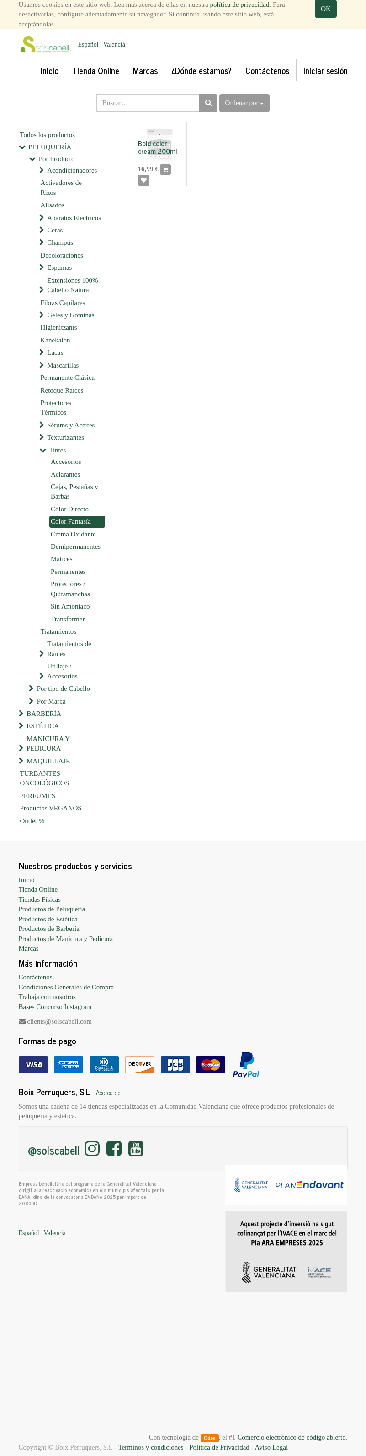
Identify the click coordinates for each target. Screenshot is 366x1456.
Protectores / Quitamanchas (70, 588)
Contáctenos (36, 977)
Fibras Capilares (63, 302)
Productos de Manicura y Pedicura (66, 938)
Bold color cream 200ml (157, 147)
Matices (61, 558)
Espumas (59, 267)
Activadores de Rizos (61, 187)
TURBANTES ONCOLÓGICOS (44, 778)
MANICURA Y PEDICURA (48, 743)
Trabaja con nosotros (47, 996)
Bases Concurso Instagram (55, 1006)
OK (326, 8)
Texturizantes (65, 437)
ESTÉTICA (43, 726)
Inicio (27, 879)
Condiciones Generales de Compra (66, 987)
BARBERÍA (44, 713)
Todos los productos (47, 134)
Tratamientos (59, 631)
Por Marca (51, 701)
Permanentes (68, 571)
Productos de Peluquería (52, 909)
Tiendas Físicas (40, 899)
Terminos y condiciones (151, 1447)
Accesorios (66, 461)
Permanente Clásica (68, 377)
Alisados (53, 205)
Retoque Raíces (62, 390)
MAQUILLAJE (48, 761)
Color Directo (70, 509)
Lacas (55, 352)
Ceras (55, 230)
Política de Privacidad (219, 1447)
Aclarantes (65, 474)
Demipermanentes (76, 546)
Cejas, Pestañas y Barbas (74, 491)
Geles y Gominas (70, 315)
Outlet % (32, 821)
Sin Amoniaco (70, 606)
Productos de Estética (48, 919)
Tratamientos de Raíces (69, 648)
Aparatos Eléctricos (74, 217)
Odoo (209, 1437)
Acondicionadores (72, 170)
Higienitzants (59, 327)
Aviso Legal (271, 1447)
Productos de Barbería (49, 928)
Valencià (114, 44)
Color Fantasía (71, 521)
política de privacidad (240, 4)
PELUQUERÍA (49, 147)
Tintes (57, 450)
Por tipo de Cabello (63, 688)
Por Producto (57, 159)
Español (88, 44)
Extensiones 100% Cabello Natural (72, 285)
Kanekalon (55, 340)
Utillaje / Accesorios (62, 670)
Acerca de (108, 1092)
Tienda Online (38, 889)
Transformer (68, 619)
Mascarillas (63, 365)
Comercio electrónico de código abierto (291, 1437)
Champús (60, 242)
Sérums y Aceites (71, 425)
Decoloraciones (62, 255)
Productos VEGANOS (51, 808)
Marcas (29, 948)
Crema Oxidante (73, 534)
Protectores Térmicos (56, 407)
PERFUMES (38, 795)
